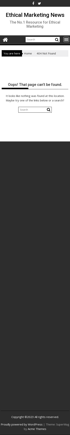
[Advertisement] (35, 191)
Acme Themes (37, 429)
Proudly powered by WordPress (22, 424)
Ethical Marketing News (35, 15)
